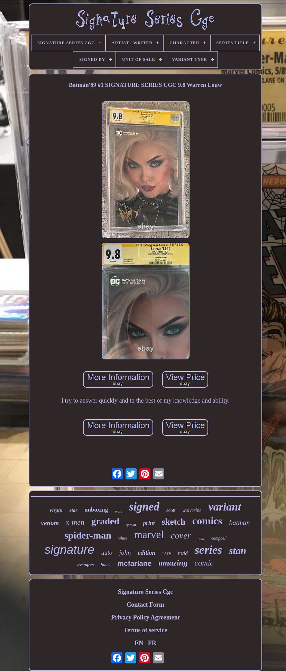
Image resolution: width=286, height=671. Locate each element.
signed (144, 506)
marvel (149, 534)
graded (105, 521)
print (149, 523)
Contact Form (145, 604)
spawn (131, 525)
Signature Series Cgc (145, 591)
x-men (75, 522)
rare (167, 553)
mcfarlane (134, 563)
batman (239, 522)
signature (69, 549)
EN (139, 643)
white (122, 538)
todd (182, 553)
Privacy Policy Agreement (145, 617)
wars (118, 511)
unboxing (96, 509)
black (105, 564)
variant (225, 506)
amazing (173, 562)
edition (147, 552)
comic (204, 563)
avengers (85, 564)
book (201, 539)
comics (207, 520)
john (125, 552)
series (208, 549)
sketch (173, 521)
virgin (56, 510)
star (73, 510)
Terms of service (145, 630)
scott (170, 510)
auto (106, 552)
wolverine (191, 510)
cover (181, 536)
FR (152, 643)
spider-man (87, 535)
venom (50, 522)
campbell (219, 538)
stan (237, 550)
